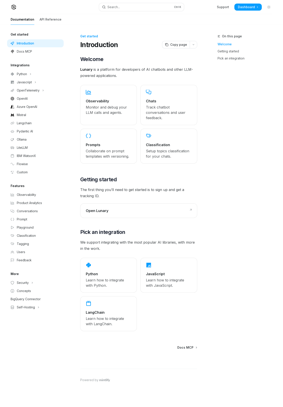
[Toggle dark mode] (268, 7)
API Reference (50, 21)
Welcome (225, 44)
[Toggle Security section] (35, 283)
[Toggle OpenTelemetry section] (35, 90)
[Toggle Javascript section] (35, 82)
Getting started (228, 51)
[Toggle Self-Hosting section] (35, 307)
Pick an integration (231, 58)
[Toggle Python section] (35, 74)
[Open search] (141, 7)
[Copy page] (176, 44)
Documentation (22, 21)
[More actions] (193, 44)
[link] (108, 105)
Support (223, 7)
